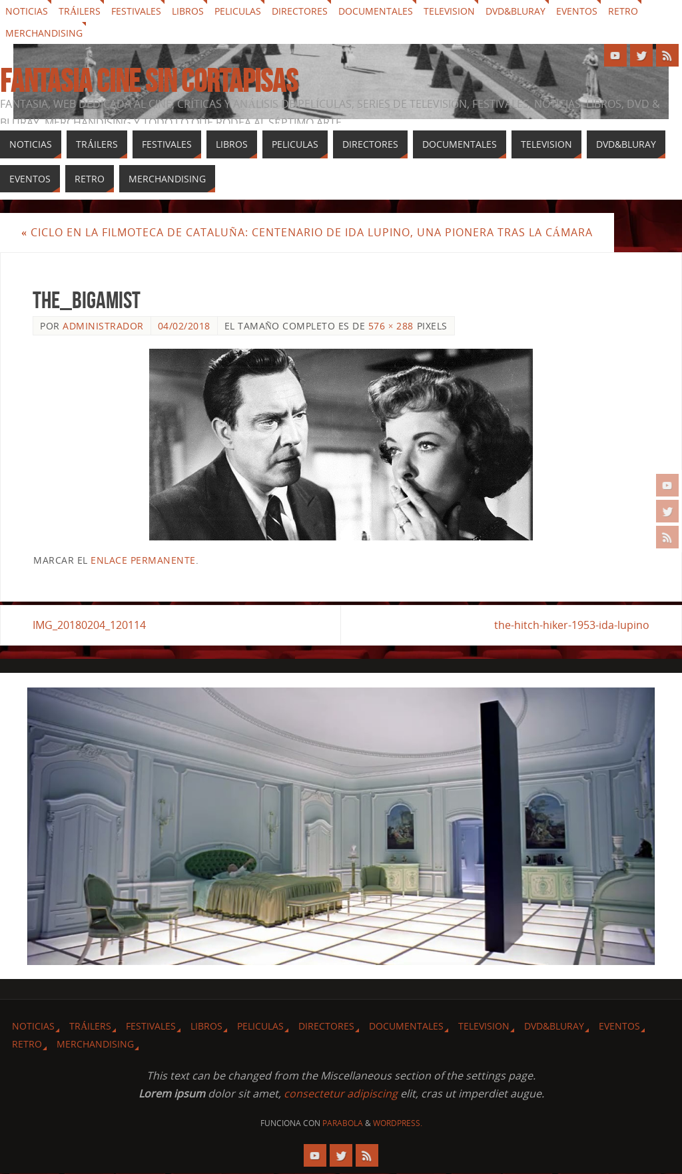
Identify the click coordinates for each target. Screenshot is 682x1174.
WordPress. (397, 1123)
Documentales (375, 11)
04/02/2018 (184, 325)
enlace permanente (143, 560)
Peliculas (237, 11)
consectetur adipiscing (341, 1093)
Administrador (103, 325)
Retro (623, 11)
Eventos (576, 11)
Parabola (342, 1123)
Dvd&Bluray (515, 11)
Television (449, 11)
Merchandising (44, 33)
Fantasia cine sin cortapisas (149, 81)
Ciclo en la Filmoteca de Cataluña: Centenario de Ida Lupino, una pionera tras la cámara (307, 232)
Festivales (136, 11)
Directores (300, 11)
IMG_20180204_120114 (89, 625)
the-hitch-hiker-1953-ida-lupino (571, 625)
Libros (188, 11)
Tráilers (80, 11)
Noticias (26, 11)
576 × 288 (391, 325)
